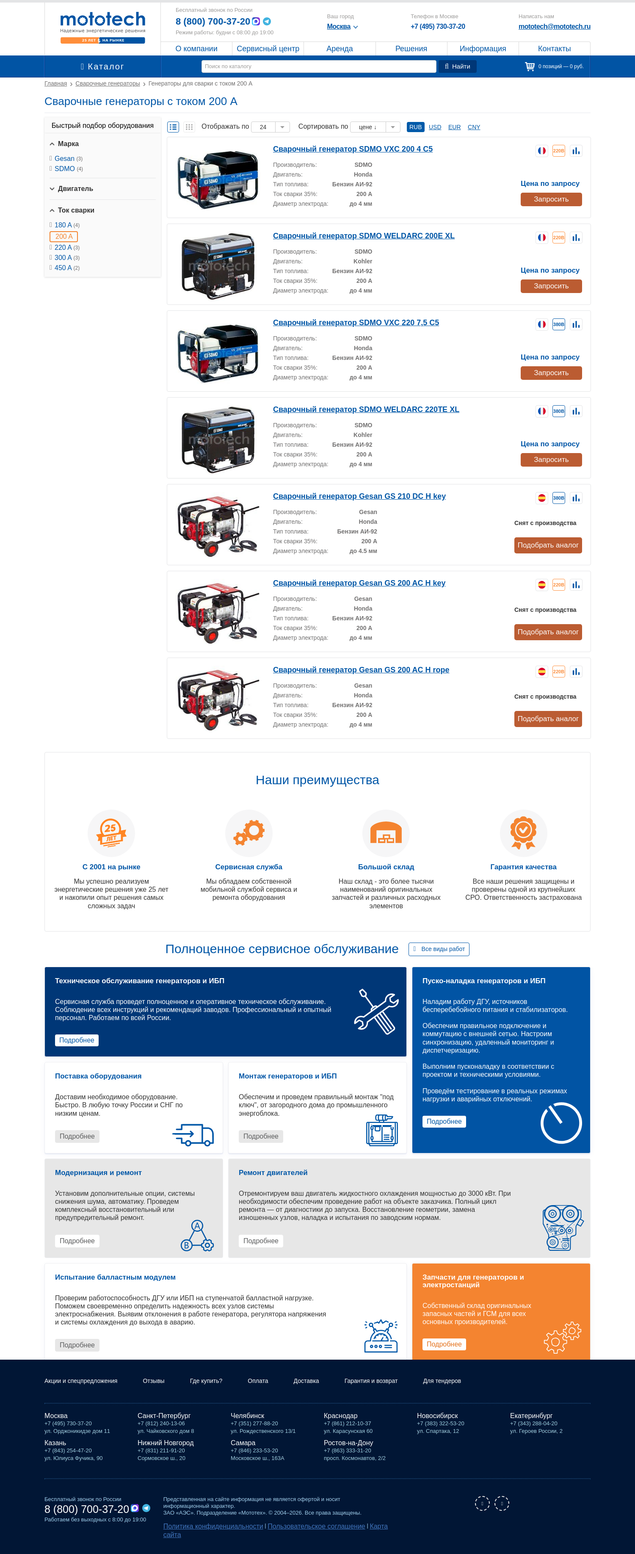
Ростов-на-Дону (348, 1453)
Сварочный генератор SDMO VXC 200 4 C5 (341, 148)
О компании (196, 48)
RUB (415, 127)
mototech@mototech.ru (555, 26)
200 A (64, 236)
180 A (67, 225)
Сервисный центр (268, 48)
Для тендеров (477, 1391)
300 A (67, 257)
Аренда (339, 48)
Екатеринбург (531, 1426)
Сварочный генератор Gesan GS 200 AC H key (346, 582)
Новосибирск (437, 1426)
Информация (483, 48)
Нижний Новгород (165, 1453)
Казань (55, 1453)
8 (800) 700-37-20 (216, 21)
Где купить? (222, 1391)
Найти (459, 66)
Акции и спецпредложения (86, 1391)
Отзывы (165, 1391)
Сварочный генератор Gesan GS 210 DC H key (346, 495)
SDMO (69, 168)
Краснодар (341, 1426)
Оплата (277, 1391)
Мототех (102, 27)
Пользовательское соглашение (288, 1535)
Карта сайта (348, 1535)
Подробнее (76, 1040)
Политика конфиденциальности (204, 1535)
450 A (67, 267)
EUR (454, 127)
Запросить (550, 197)
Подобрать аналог (550, 544)
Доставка (329, 1391)
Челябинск (247, 1426)
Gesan (69, 158)
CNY (474, 127)
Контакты (554, 48)
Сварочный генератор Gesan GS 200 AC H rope (347, 669)
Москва (56, 1426)
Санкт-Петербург (164, 1426)
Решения (411, 48)
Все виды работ (443, 949)
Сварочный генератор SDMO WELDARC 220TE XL (352, 408)
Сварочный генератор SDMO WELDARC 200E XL (350, 235)
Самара (243, 1453)
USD (435, 127)
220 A (67, 247)
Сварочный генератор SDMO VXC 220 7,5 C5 (344, 322)
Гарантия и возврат (399, 1391)
